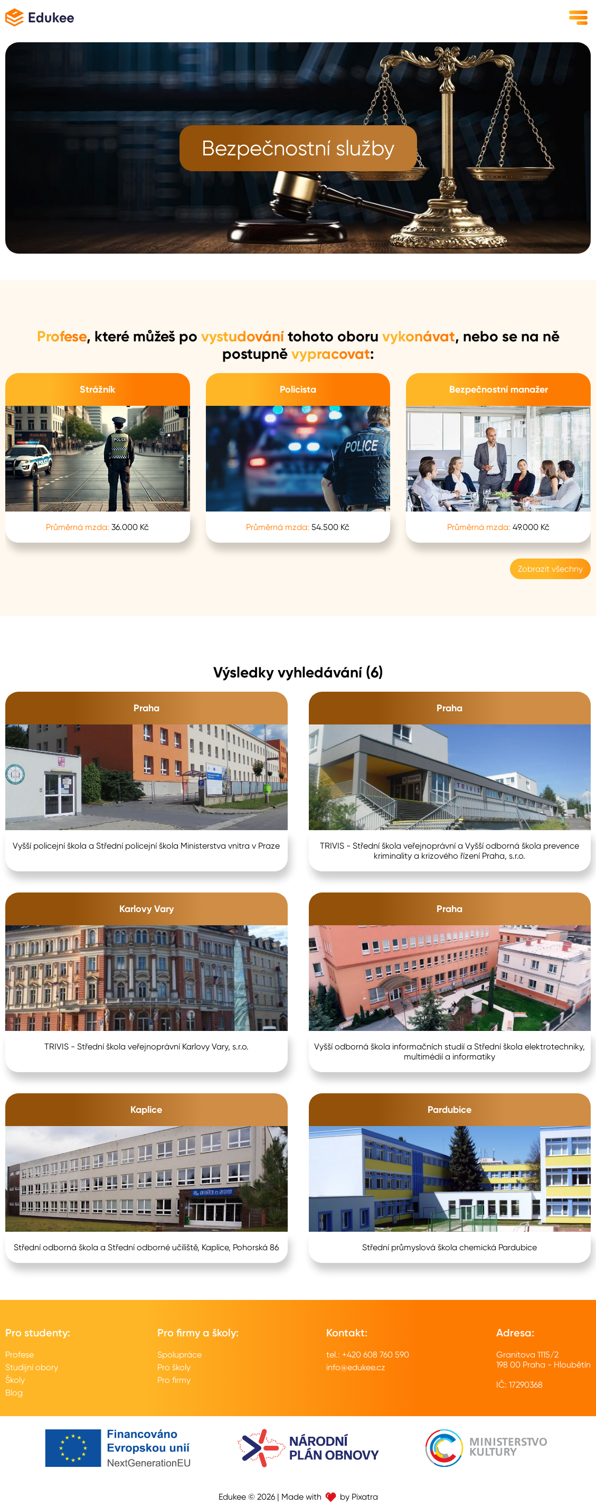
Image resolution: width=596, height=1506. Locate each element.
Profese (19, 1355)
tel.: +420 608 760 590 (367, 1355)
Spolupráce (179, 1355)
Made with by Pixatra (329, 1496)
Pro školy (174, 1367)
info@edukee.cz (355, 1367)
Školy (15, 1380)
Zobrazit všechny (550, 569)
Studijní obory (31, 1367)
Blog (14, 1393)
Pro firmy (174, 1380)
